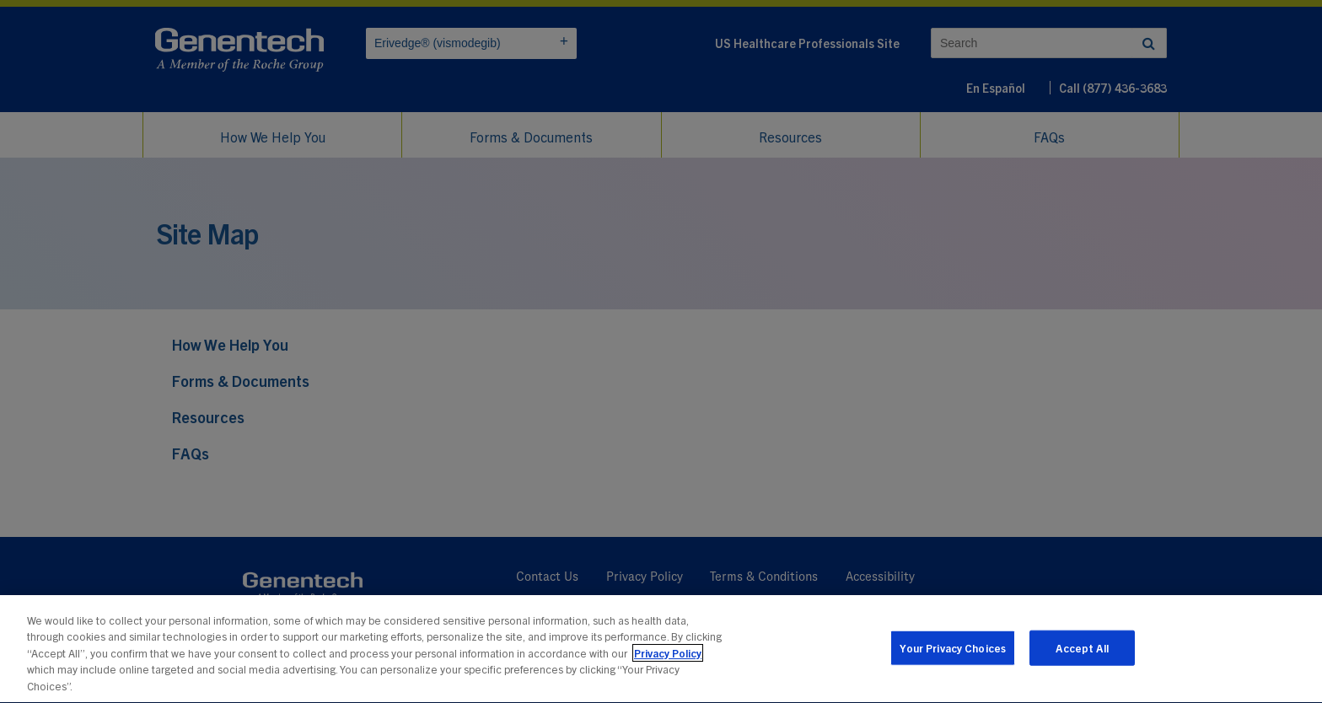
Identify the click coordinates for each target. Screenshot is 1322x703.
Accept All (1082, 659)
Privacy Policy (667, 665)
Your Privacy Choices (953, 659)
